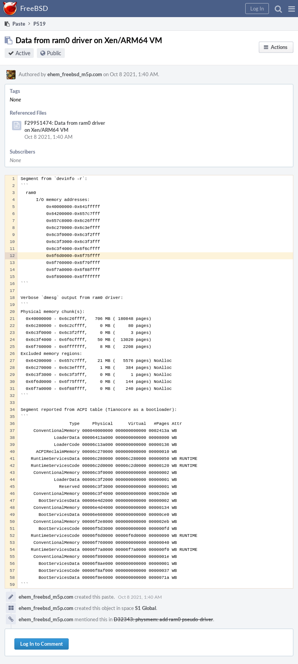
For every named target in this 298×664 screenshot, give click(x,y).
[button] (291, 8)
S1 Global (145, 608)
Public (54, 53)
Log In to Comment (41, 643)
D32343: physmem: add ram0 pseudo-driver (163, 619)
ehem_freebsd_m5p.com (74, 74)
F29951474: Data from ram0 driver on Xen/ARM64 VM (64, 126)
